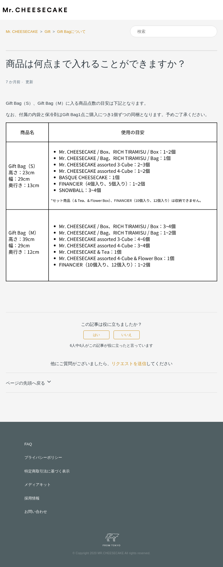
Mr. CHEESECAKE (22, 31)
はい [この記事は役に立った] (96, 335)
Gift (47, 31)
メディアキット (37, 484)
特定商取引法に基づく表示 (47, 471)
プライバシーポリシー (43, 457)
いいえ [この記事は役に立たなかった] (126, 335)
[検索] (173, 31)
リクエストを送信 (129, 363)
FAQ (28, 444)
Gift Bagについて (71, 31)
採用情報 (31, 498)
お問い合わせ (35, 511)
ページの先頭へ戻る (29, 382)
